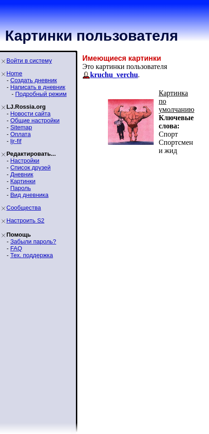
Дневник (21, 174)
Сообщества (23, 207)
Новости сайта (30, 113)
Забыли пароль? (33, 241)
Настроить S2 (25, 220)
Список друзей (30, 167)
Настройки (24, 160)
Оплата (20, 134)
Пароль (20, 188)
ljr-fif (15, 141)
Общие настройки (34, 120)
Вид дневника (29, 194)
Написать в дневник (37, 87)
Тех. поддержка (31, 255)
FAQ (16, 248)
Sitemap (21, 127)
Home (14, 73)
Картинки (22, 181)
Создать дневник (33, 80)
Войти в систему (29, 60)
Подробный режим (40, 93)
